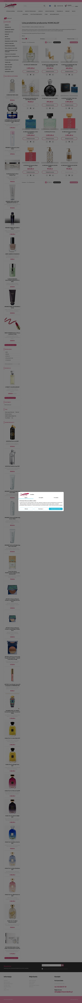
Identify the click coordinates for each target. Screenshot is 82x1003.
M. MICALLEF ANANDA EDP (30, 64)
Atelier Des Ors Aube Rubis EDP (12, 738)
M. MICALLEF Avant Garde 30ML (50, 98)
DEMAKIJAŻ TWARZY (9, 29)
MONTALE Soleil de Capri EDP (12, 466)
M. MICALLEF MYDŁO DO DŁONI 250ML (69, 166)
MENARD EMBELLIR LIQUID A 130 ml (12, 228)
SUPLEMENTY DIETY (9, 71)
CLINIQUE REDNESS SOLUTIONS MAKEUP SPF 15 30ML (12, 280)
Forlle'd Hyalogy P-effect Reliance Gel (12, 174)
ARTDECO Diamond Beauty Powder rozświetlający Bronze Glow (12, 600)
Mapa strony (6, 989)
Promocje (8, 368)
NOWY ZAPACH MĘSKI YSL (10, 416)
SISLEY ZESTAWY (8, 64)
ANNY (6, 352)
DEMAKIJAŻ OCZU (9, 31)
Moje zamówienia (32, 980)
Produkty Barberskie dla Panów (11, 60)
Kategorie (20, 11)
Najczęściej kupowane (11, 76)
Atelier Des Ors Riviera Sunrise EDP (12, 842)
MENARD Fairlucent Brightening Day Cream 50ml (12, 545)
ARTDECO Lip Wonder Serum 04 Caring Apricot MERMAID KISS (12, 685)
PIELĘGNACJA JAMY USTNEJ (11, 41)
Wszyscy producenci (30, 11)
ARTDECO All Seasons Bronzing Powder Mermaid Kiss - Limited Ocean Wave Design (12, 658)
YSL (12, 417)
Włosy (73, 11)
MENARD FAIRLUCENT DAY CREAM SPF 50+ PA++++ (12, 202)
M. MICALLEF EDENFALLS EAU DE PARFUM (30, 132)
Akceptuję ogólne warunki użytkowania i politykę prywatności (55, 968)
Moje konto (33, 977)
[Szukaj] (44, 6)
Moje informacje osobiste (34, 985)
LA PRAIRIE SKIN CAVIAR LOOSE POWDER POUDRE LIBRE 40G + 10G (12, 121)
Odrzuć (26, 508)
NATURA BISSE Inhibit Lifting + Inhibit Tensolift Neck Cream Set (12, 947)
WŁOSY (6, 36)
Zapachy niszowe (49, 11)
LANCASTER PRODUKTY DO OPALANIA (11, 51)
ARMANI (7, 354)
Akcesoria (25, 14)
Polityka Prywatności (36, 14)
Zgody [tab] (26, 497)
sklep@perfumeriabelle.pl (63, 992)
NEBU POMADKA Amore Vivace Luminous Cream (12, 333)
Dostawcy (8, 402)
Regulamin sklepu (54, 14)
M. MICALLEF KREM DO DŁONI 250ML (49, 166)
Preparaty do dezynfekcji (10, 54)
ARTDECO (7, 356)
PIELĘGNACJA (8, 27)
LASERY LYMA (8, 69)
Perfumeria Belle (8, 999)
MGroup (76, 999)
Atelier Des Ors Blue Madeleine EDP (12, 869)
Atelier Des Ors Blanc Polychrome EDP (12, 921)
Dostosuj (41, 508)
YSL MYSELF (7, 417)
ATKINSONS (8, 360)
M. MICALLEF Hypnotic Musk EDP (69, 132)
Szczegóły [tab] (41, 497)
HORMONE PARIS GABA (12, 94)
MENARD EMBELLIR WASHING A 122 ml (12, 307)
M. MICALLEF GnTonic (50, 131)
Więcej (23, 35)
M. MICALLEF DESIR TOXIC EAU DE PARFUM (69, 99)
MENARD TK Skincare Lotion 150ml (12, 148)
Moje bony (31, 986)
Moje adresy (31, 983)
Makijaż (67, 11)
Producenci (8, 349)
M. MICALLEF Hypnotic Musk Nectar (31, 166)
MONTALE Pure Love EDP (12, 441)
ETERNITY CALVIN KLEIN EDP (12, 387)
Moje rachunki (32, 982)
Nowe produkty (9, 422)
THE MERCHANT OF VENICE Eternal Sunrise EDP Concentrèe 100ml (12, 712)
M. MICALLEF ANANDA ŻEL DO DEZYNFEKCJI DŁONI (30, 99)
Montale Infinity (8, 414)
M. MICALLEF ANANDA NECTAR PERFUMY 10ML (50, 65)
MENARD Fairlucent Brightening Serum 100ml (12, 518)
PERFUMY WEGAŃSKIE (10, 45)
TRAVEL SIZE (7, 62)
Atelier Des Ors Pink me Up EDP (12, 790)
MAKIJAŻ (7, 34)
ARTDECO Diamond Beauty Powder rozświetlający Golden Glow (12, 629)
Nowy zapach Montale (9, 412)
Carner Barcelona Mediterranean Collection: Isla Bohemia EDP (12, 573)
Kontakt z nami (7, 985)
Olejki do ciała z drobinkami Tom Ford (12, 57)
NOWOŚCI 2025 (8, 66)
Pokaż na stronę (70, 38)
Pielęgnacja (60, 11)
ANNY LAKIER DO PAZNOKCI (12, 254)
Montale (17, 412)
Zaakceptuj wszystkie (55, 508)
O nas (46, 14)
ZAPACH (7, 24)
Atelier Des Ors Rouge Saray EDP (12, 765)
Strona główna (10, 11)
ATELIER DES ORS (9, 358)
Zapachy (40, 11)
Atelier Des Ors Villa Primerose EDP (12, 895)
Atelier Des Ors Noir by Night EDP (12, 816)
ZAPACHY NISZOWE (9, 43)
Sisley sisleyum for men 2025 (11, 48)
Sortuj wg (42, 38)
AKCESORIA (7, 38)
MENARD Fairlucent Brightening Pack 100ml (12, 492)
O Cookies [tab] (56, 497)
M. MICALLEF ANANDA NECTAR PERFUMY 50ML (69, 65)
